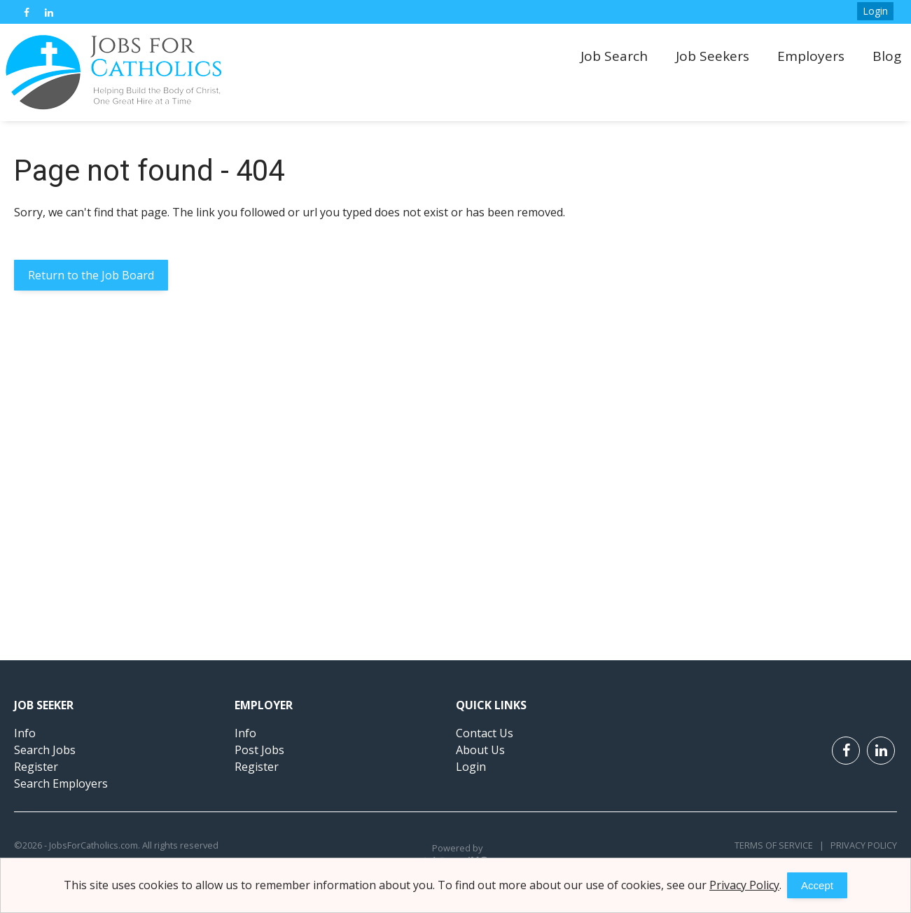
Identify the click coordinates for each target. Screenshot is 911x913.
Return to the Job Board (91, 275)
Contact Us (484, 733)
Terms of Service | (779, 845)
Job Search (614, 56)
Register (36, 766)
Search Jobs (45, 750)
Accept (817, 885)
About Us (480, 750)
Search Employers (61, 783)
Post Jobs (259, 750)
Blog (886, 56)
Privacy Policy (860, 845)
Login (875, 11)
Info (25, 733)
